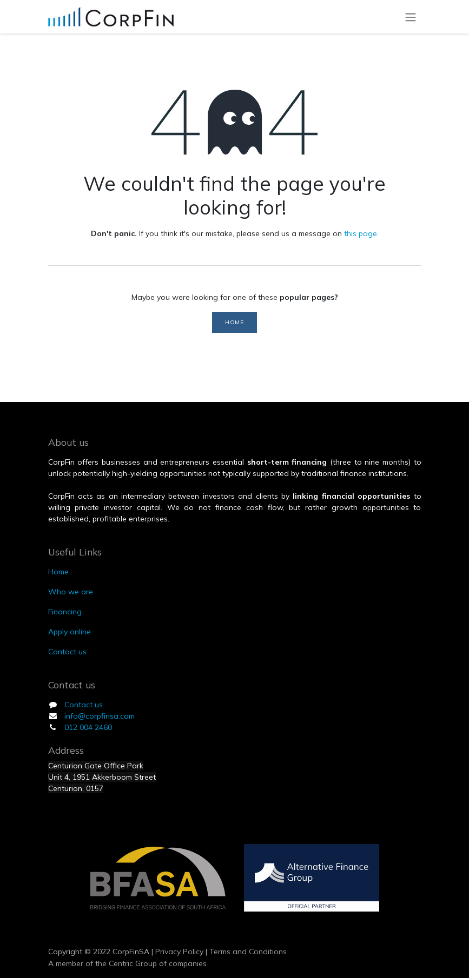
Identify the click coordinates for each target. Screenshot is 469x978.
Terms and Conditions (248, 951)
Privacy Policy (178, 951)
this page (360, 233)
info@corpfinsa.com (99, 716)
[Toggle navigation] (410, 16)
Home (234, 322)
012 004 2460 (88, 727)
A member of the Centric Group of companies (127, 963)
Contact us (83, 704)
